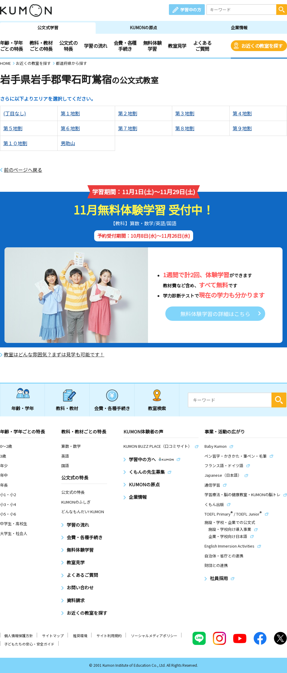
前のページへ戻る (23, 170)
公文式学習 (47, 27)
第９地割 (242, 128)
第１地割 (70, 113)
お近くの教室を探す (262, 45)
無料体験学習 (152, 45)
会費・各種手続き (125, 45)
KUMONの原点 (143, 27)
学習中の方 (190, 10)
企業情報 (239, 27)
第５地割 (12, 128)
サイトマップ (53, 635)
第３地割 (184, 113)
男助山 (68, 143)
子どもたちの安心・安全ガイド (29, 643)
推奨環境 (80, 635)
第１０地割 (15, 143)
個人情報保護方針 (18, 635)
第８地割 (184, 128)
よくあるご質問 (202, 45)
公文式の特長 (68, 45)
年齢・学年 (22, 408)
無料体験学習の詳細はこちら (215, 314)
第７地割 (127, 128)
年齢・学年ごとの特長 (11, 45)
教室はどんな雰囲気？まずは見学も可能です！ (54, 354)
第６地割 (70, 128)
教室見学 (177, 45)
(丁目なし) (14, 113)
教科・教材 (67, 408)
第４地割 (242, 113)
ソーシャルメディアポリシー (154, 635)
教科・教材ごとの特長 (41, 45)
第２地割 (127, 113)
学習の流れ (95, 45)
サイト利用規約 (109, 635)
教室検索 (157, 408)
